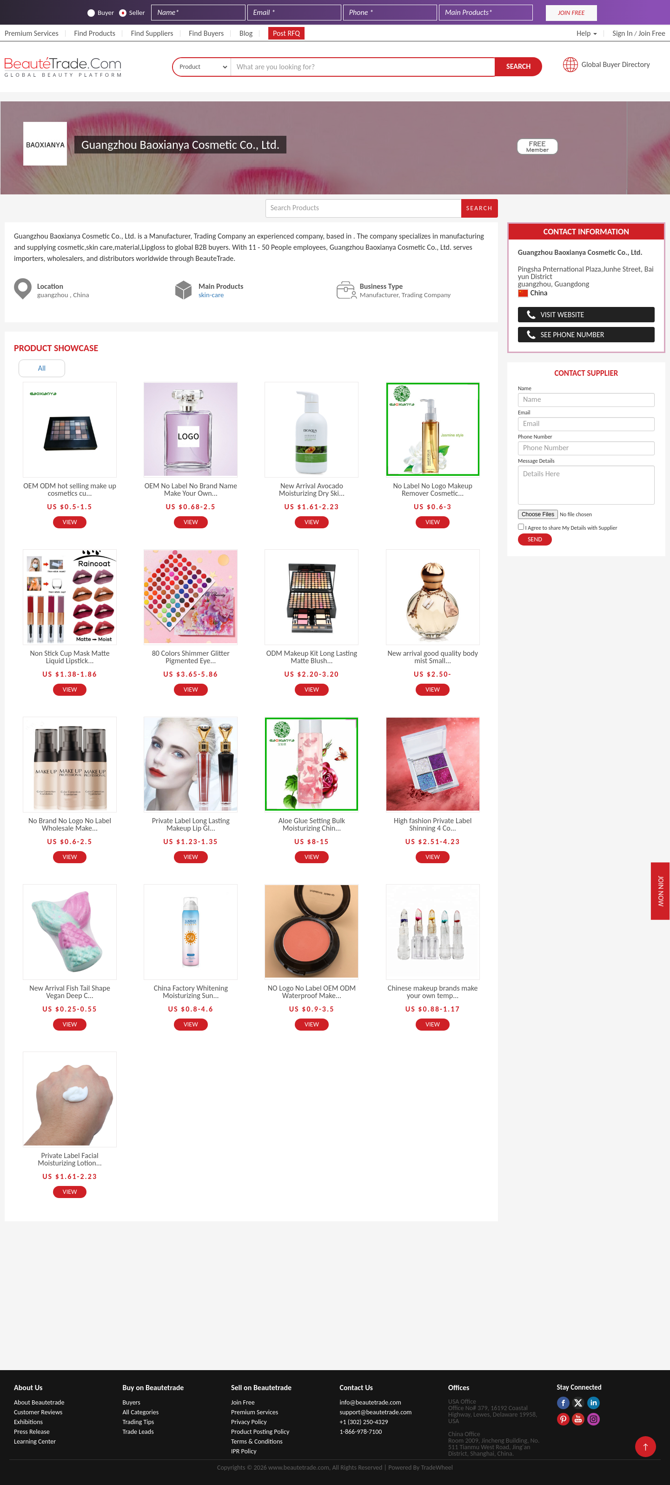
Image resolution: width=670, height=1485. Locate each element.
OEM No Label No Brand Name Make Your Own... (191, 489)
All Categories (141, 1412)
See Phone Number (572, 334)
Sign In (623, 33)
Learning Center (35, 1441)
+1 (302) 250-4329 (364, 1422)
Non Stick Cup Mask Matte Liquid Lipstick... (69, 657)
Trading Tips (138, 1422)
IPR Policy (244, 1451)
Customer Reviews (38, 1412)
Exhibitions (28, 1422)
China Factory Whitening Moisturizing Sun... (191, 992)
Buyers (131, 1402)
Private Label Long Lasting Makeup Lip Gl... (191, 824)
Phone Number (535, 437)
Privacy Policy (249, 1422)
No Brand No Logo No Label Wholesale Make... (69, 824)
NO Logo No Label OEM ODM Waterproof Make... (312, 992)
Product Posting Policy (260, 1432)
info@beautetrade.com (370, 1402)
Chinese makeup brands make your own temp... (433, 992)
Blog (245, 33)
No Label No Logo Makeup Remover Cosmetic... (432, 489)
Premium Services (32, 33)
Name (524, 388)
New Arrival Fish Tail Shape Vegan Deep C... (69, 992)
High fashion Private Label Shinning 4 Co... (432, 824)
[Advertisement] (335, 1300)
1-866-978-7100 (361, 1432)
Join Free (651, 33)
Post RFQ (286, 33)
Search (518, 66)
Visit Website (562, 314)
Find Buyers (206, 33)
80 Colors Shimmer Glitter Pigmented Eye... (191, 657)
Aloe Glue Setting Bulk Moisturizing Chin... (312, 824)
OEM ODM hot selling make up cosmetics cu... (69, 489)
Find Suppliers (152, 33)
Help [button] (587, 33)
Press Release (32, 1432)
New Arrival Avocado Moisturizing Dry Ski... (312, 489)
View (70, 522)
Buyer (100, 12)
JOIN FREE (571, 13)
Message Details (536, 461)
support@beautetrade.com (376, 1412)
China (533, 293)
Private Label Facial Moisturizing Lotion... (69, 1159)
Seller (132, 12)
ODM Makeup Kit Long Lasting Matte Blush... (311, 657)
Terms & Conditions (257, 1441)
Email (524, 412)
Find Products (94, 33)
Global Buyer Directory (616, 64)
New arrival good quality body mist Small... (432, 657)
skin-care (211, 295)
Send (535, 539)
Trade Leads (138, 1432)
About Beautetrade (39, 1402)
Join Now (661, 891)
